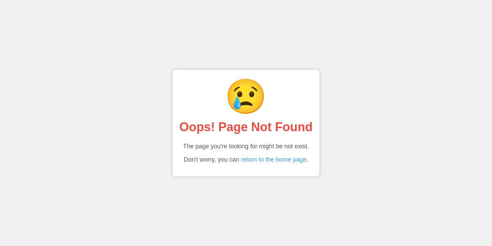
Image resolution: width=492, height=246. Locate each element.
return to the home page (273, 159)
